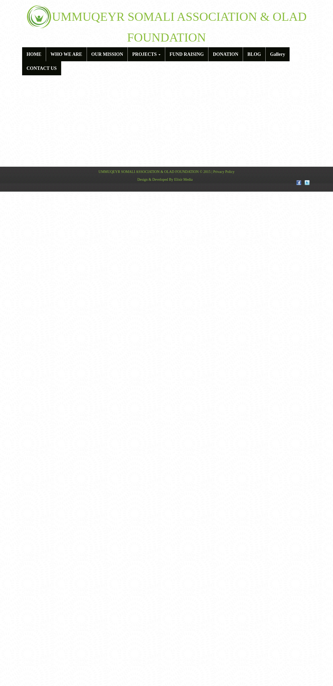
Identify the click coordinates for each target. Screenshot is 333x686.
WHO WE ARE (66, 54)
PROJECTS (146, 54)
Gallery (277, 54)
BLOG (254, 54)
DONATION (225, 54)
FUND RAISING (187, 54)
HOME (34, 54)
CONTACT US (42, 68)
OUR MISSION (107, 54)
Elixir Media (183, 179)
